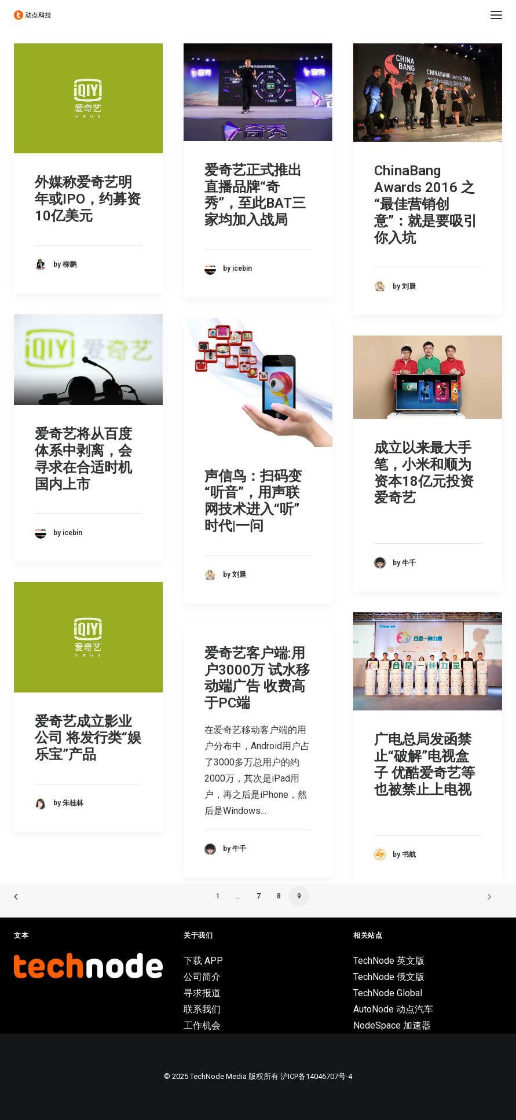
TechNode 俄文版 (388, 976)
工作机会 (202, 1025)
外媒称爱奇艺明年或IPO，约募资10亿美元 (88, 199)
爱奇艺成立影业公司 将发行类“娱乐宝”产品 (88, 738)
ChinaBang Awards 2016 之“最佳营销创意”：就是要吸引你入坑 (425, 204)
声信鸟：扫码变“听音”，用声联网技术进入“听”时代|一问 (253, 501)
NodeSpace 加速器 (392, 1025)
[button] (496, 15)
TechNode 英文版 (388, 960)
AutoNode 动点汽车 (393, 1009)
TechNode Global (387, 993)
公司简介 (202, 976)
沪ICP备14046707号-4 (316, 1076)
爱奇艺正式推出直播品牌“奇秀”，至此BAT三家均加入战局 (255, 195)
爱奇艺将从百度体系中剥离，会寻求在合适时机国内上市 (83, 459)
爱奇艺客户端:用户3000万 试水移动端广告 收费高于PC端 (257, 678)
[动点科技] (32, 15)
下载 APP (203, 960)
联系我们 (202, 1009)
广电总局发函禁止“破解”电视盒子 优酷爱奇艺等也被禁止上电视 (424, 764)
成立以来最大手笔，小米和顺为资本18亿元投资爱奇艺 (424, 473)
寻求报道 (202, 993)
